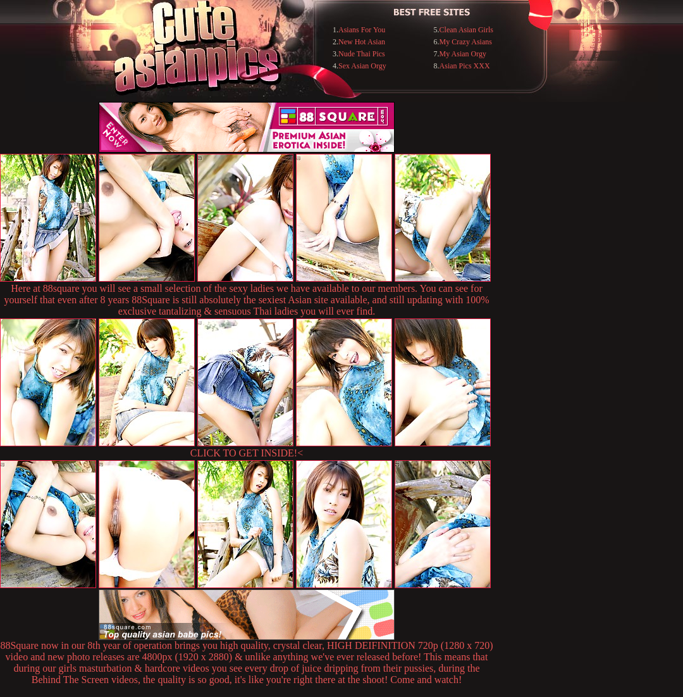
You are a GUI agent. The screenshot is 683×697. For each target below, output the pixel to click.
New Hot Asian (361, 41)
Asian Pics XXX (465, 65)
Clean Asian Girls (466, 29)
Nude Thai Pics (361, 53)
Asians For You (361, 29)
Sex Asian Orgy (362, 65)
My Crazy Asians (466, 41)
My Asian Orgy (463, 53)
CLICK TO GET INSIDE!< (246, 453)
